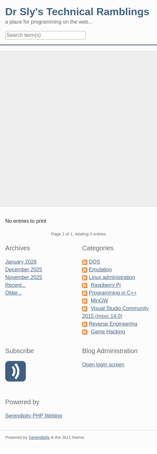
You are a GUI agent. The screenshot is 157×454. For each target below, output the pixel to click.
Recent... (15, 285)
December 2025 (23, 269)
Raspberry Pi (106, 285)
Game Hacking (108, 331)
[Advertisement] (78, 128)
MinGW (99, 300)
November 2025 (23, 277)
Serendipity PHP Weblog (33, 415)
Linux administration (112, 277)
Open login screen (103, 364)
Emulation (100, 269)
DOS (94, 262)
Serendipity (39, 437)
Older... (13, 293)
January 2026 (21, 262)
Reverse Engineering (113, 324)
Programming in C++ (113, 293)
